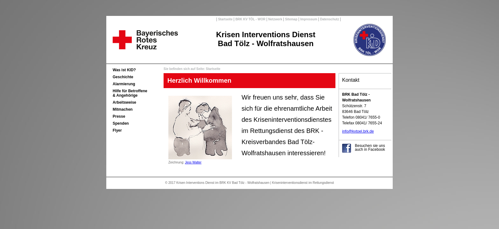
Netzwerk (275, 19)
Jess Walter (193, 162)
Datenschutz (329, 19)
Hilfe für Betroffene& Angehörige (130, 93)
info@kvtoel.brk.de (358, 131)
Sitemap (291, 19)
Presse (119, 116)
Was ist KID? (124, 70)
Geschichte (123, 77)
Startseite (225, 19)
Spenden (121, 123)
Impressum (308, 19)
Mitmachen (123, 109)
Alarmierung (124, 84)
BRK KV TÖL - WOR (250, 19)
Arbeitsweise (124, 102)
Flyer (117, 130)
